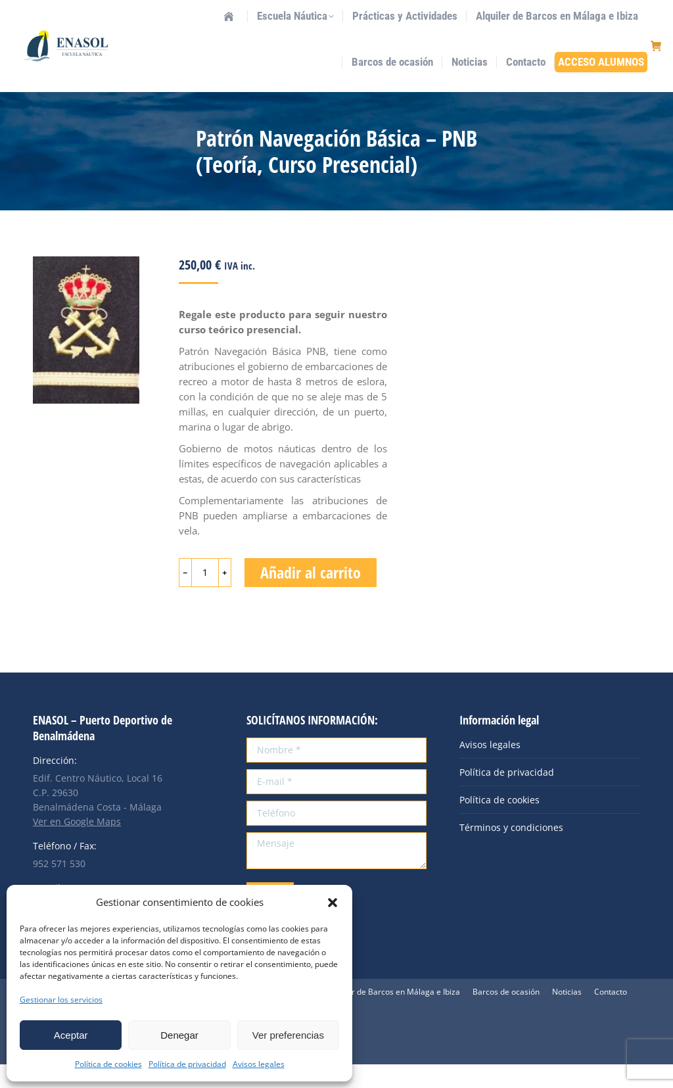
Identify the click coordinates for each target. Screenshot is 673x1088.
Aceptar (71, 1035)
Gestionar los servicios (61, 999)
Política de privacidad (187, 1064)
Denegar (179, 1035)
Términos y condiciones (511, 851)
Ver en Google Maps (77, 845)
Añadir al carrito (310, 596)
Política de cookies (108, 1064)
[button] (332, 902)
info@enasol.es (144, 11)
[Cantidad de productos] (205, 596)
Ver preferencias (288, 1035)
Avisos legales (259, 1064)
